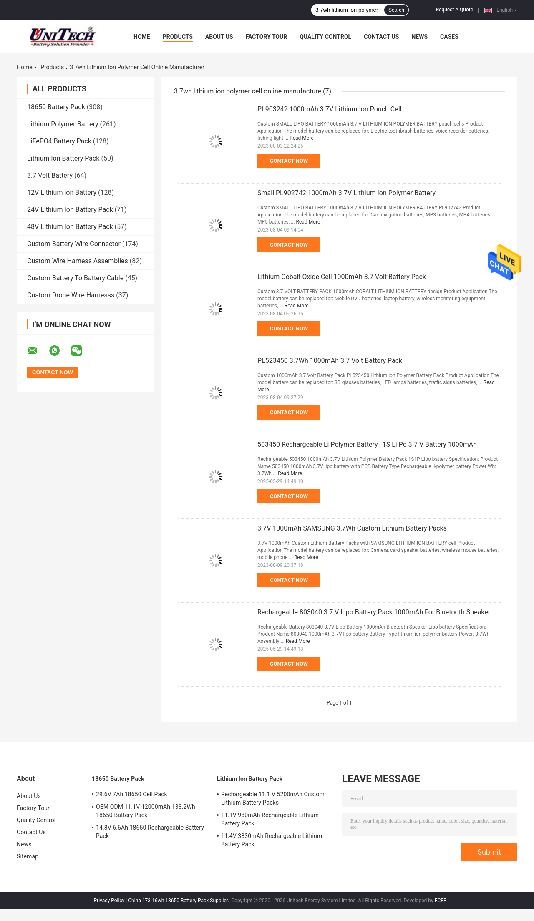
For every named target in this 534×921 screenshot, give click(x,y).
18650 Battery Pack (56, 107)
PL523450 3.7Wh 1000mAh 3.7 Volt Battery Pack (329, 361)
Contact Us (381, 36)
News (419, 36)
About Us (219, 36)
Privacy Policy (109, 900)
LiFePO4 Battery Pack (59, 141)
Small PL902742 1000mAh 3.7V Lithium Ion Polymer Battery (346, 193)
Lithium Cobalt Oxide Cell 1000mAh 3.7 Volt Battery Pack (341, 277)
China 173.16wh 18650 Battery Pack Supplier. (179, 900)
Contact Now (289, 161)
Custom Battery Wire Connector (74, 244)
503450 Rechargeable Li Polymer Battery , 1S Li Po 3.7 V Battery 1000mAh (367, 444)
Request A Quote (454, 10)
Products (178, 36)
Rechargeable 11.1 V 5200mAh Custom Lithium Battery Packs (273, 798)
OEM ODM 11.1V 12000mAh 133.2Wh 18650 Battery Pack (145, 810)
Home (142, 36)
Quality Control (325, 36)
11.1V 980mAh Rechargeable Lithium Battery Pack (270, 819)
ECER (441, 900)
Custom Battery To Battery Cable (75, 278)
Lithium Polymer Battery (62, 124)
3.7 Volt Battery (50, 175)
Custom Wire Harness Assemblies (77, 261)
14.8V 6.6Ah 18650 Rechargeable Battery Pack (150, 831)
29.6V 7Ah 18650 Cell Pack (131, 794)
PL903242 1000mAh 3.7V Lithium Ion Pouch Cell (329, 109)
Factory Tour (266, 36)
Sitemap (27, 856)
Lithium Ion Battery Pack (63, 158)
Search (396, 10)
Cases (449, 36)
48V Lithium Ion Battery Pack (70, 227)
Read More (302, 138)
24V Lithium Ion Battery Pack (70, 210)
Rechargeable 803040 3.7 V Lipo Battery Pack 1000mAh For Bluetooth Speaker (373, 612)
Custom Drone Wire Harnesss (70, 295)
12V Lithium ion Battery (61, 192)
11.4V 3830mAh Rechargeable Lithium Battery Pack (271, 840)
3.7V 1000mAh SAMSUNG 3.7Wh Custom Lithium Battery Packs (352, 528)
